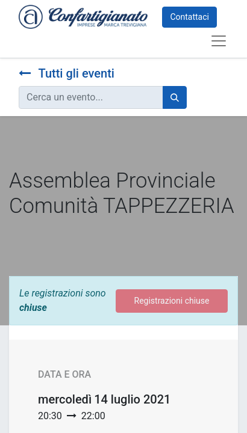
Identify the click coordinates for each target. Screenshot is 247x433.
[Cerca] (175, 97)
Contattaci (189, 17)
